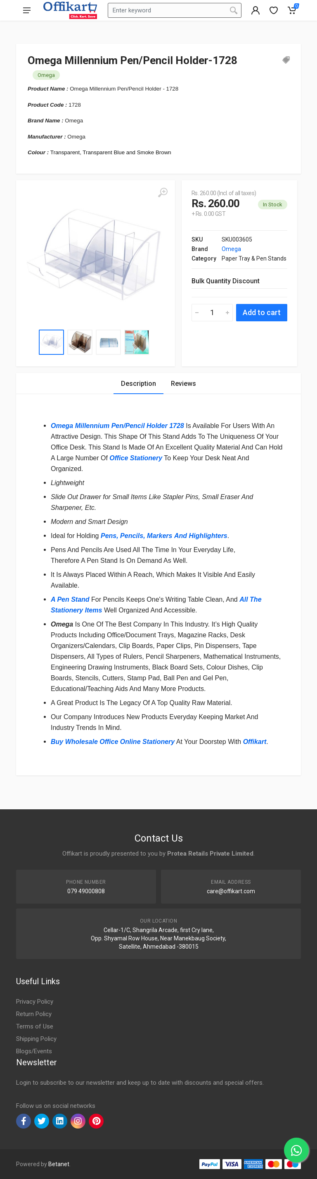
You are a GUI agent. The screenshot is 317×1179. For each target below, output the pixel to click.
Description (138, 383)
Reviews (183, 383)
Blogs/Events (34, 1051)
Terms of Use (34, 1026)
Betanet (58, 1164)
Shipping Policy (36, 1039)
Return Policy (34, 1014)
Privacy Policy (34, 1001)
